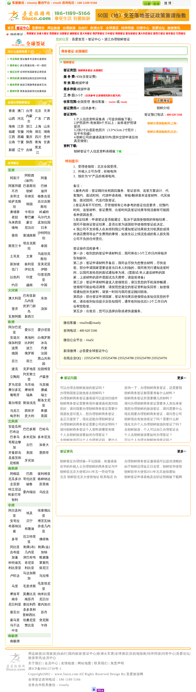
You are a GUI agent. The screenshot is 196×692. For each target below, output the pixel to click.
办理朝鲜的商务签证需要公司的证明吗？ (89, 424)
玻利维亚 (43, 473)
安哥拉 (14, 521)
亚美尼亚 (43, 264)
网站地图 (84, 663)
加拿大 (43, 444)
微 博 (167, 3)
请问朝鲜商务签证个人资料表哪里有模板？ (86, 429)
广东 (37, 118)
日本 (43, 227)
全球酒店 (122, 653)
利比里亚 (14, 568)
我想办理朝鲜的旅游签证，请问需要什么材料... (152, 408)
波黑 (14, 348)
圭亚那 (14, 484)
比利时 (29, 342)
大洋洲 (13, 290)
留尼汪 (43, 568)
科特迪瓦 (14, 562)
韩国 (29, 204)
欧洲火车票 (105, 653)
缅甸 (14, 227)
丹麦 (43, 348)
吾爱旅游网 (134, 674)
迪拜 (43, 191)
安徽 (20, 131)
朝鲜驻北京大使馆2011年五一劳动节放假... (86, 471)
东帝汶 (14, 196)
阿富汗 (14, 178)
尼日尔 (43, 599)
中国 (43, 285)
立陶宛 (14, 376)
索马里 (14, 620)
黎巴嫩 (29, 217)
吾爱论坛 (183, 653)
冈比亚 (14, 547)
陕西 (28, 142)
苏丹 (43, 612)
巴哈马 (43, 429)
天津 (46, 110)
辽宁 (20, 150)
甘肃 (46, 142)
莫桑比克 (29, 594)
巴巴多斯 (29, 429)
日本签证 (110, 33)
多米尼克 (43, 437)
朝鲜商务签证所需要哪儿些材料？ (148, 398)
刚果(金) (43, 547)
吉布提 (14, 552)
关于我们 (35, 663)
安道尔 (14, 337)
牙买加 (29, 460)
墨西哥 (43, 452)
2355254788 (126, 358)
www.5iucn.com (66, 674)
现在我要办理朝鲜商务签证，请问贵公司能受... (152, 413)
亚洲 (11, 170)
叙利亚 (29, 264)
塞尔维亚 (14, 403)
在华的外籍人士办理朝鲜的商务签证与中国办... (88, 466)
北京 (37, 110)
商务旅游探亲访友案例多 (28, 91)
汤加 (43, 308)
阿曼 (43, 178)
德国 (14, 353)
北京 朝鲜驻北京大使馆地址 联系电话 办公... (87, 476)
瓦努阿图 (14, 316)
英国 (43, 416)
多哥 (14, 539)
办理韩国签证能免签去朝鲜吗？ (82, 392)
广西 (46, 118)
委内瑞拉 (29, 492)
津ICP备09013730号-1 (44, 668)
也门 (14, 269)
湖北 (37, 131)
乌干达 (14, 625)
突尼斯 (43, 620)
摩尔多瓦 (14, 389)
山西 (11, 118)
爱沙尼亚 (43, 329)
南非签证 (170, 33)
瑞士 (43, 395)
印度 (29, 277)
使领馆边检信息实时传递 (28, 78)
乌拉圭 (43, 492)
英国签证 (54, 33)
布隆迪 (29, 528)
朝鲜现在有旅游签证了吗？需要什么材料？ (150, 419)
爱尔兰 (29, 329)
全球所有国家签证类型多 (28, 71)
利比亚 (29, 568)
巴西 (29, 473)
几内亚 (29, 552)
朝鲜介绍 (163, 108)
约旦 (14, 285)
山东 (46, 126)
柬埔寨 (14, 212)
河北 (20, 118)
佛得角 (43, 539)
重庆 (28, 137)
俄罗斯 (29, 353)
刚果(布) (29, 547)
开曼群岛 (14, 452)
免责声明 (117, 663)
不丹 (14, 191)
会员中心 (49, 657)
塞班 (14, 235)
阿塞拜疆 (14, 186)
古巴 (29, 444)
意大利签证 (86, 33)
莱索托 (43, 562)
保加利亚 (14, 342)
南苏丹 (29, 599)
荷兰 (29, 361)
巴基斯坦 (29, 186)
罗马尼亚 (14, 384)
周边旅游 (35, 653)
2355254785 (92, 358)
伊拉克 (29, 269)
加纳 (43, 552)
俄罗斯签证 (98, 33)
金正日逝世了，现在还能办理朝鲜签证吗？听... (86, 419)
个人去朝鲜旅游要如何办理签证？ (84, 434)
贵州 (46, 137)
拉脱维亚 (43, 369)
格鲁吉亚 (43, 196)
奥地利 (29, 337)
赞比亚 (29, 625)
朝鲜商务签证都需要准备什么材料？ (150, 392)
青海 (37, 142)
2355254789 (143, 358)
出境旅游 (49, 653)
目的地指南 (137, 653)
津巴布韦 (29, 557)
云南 (11, 142)
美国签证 (31, 33)
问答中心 (168, 653)
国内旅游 (75, 653)
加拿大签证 (43, 33)
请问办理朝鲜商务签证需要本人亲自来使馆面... (152, 403)
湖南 (46, 131)
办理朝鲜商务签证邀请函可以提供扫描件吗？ (88, 398)
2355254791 (159, 358)
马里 (14, 586)
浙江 (28, 126)
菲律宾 (29, 196)
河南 (28, 131)
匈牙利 (14, 416)
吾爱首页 (78, 39)
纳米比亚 (43, 594)
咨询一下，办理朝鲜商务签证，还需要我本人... (152, 387)
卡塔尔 (29, 212)
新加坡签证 (132, 33)
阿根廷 (14, 473)
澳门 (20, 110)
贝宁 (29, 521)
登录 (156, 4)
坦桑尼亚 (29, 620)
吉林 (28, 150)
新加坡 (14, 264)
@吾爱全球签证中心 (93, 351)
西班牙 (29, 410)
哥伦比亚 (29, 479)
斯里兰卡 (14, 246)
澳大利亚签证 (145, 33)
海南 (11, 126)
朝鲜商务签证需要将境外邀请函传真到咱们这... (88, 403)
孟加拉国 (43, 222)
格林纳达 (43, 479)
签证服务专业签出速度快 (28, 59)
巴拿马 (14, 437)
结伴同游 (154, 653)
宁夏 (20, 142)
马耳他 (29, 384)
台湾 (28, 110)
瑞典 (29, 395)
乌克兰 (14, 410)
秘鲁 (29, 484)
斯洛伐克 (29, 403)
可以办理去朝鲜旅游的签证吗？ (82, 387)
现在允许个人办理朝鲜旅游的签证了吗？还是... (152, 424)
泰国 (43, 246)
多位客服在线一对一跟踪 (28, 65)
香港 (11, 110)
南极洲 (13, 636)
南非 (14, 599)
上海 (37, 126)
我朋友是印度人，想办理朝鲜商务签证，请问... (88, 413)
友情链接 (68, 663)
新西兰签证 (159, 33)
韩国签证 (120, 33)
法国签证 (64, 33)
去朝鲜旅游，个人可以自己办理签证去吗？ (150, 429)
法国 (43, 353)
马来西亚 (14, 222)
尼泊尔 (29, 227)
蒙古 (29, 222)
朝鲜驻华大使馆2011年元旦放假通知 (149, 471)
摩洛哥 (14, 594)
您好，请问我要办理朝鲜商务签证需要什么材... (88, 408)
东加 (43, 298)
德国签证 (74, 33)
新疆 (11, 150)
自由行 (62, 653)
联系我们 (101, 663)
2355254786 (109, 358)
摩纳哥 (29, 389)
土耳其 (14, 256)
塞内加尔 (43, 604)
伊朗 (43, 269)
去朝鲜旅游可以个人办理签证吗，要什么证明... (88, 439)
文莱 (29, 256)
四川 (37, 137)
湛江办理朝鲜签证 (117, 39)
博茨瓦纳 (43, 521)
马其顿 (43, 384)
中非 (14, 630)
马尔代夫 (43, 217)
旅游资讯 (35, 657)
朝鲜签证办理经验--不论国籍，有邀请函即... (87, 461)
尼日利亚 (14, 604)
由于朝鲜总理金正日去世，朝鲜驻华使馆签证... (152, 466)
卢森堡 (43, 376)
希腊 (43, 410)
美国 (29, 452)
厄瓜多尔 (14, 479)
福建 (11, 131)
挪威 (43, 389)
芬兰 (14, 361)
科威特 (43, 212)
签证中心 (94, 39)
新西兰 (29, 316)
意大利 (29, 416)
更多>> (182, 378)
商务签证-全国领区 (74, 51)
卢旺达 (14, 575)
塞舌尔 (14, 612)
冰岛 (43, 342)
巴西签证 (181, 33)
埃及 (29, 513)
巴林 (43, 186)
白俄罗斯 (43, 337)
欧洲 (11, 322)
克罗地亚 (29, 369)
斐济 (14, 308)
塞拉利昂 (29, 604)
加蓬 (14, 557)
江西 (11, 137)
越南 (29, 285)
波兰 (29, 348)
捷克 (14, 369)
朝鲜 (29, 191)
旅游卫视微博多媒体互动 (28, 84)
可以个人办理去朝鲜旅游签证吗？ (148, 439)
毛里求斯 (29, 586)
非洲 (11, 505)
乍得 (43, 625)
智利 (14, 499)
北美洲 (13, 421)
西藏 (20, 137)
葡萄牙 (14, 395)
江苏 (20, 126)
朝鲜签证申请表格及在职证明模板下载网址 (152, 476)
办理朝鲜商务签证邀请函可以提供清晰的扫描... (152, 461)
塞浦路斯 (29, 235)
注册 (147, 4)
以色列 (14, 277)
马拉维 (43, 575)
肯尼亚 (29, 562)
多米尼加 (29, 437)
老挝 (14, 217)
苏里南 (43, 484)
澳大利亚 (14, 298)
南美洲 (13, 468)
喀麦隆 (43, 557)
